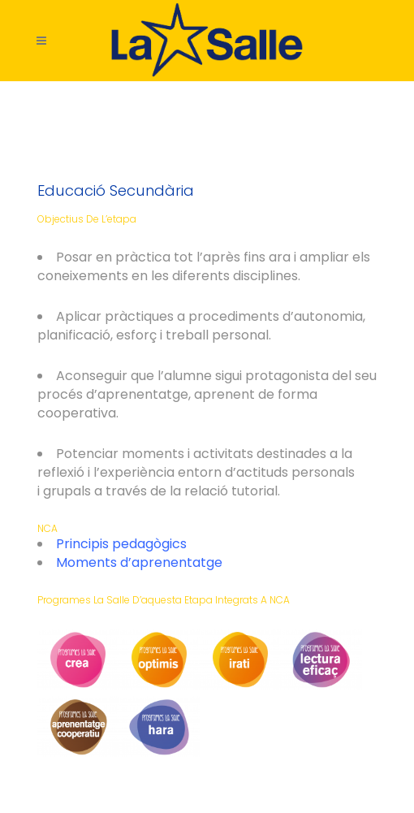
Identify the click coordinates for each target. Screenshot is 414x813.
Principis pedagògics (121, 543)
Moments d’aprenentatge (139, 562)
